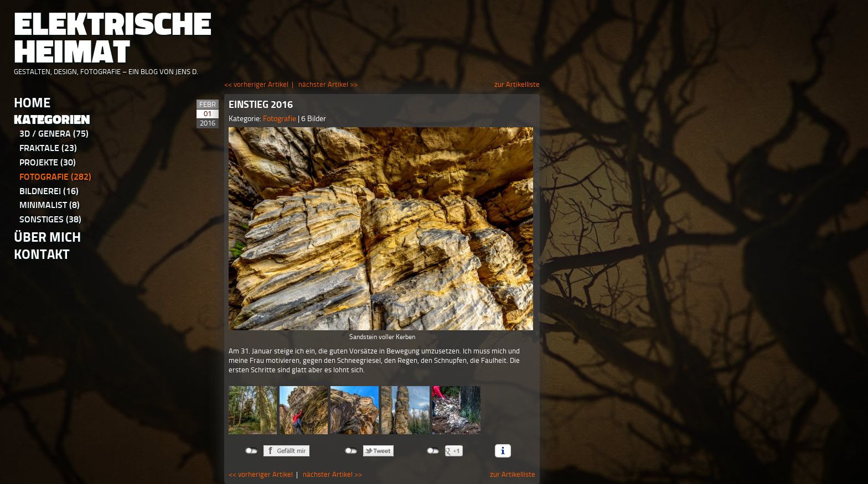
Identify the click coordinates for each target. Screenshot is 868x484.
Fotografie (55, 176)
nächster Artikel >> (328, 84)
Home (32, 103)
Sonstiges (50, 219)
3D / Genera (54, 133)
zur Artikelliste (517, 84)
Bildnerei (49, 191)
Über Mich (47, 237)
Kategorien (52, 119)
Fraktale (48, 148)
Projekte (47, 162)
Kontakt (42, 254)
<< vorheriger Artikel (256, 84)
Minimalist (49, 205)
